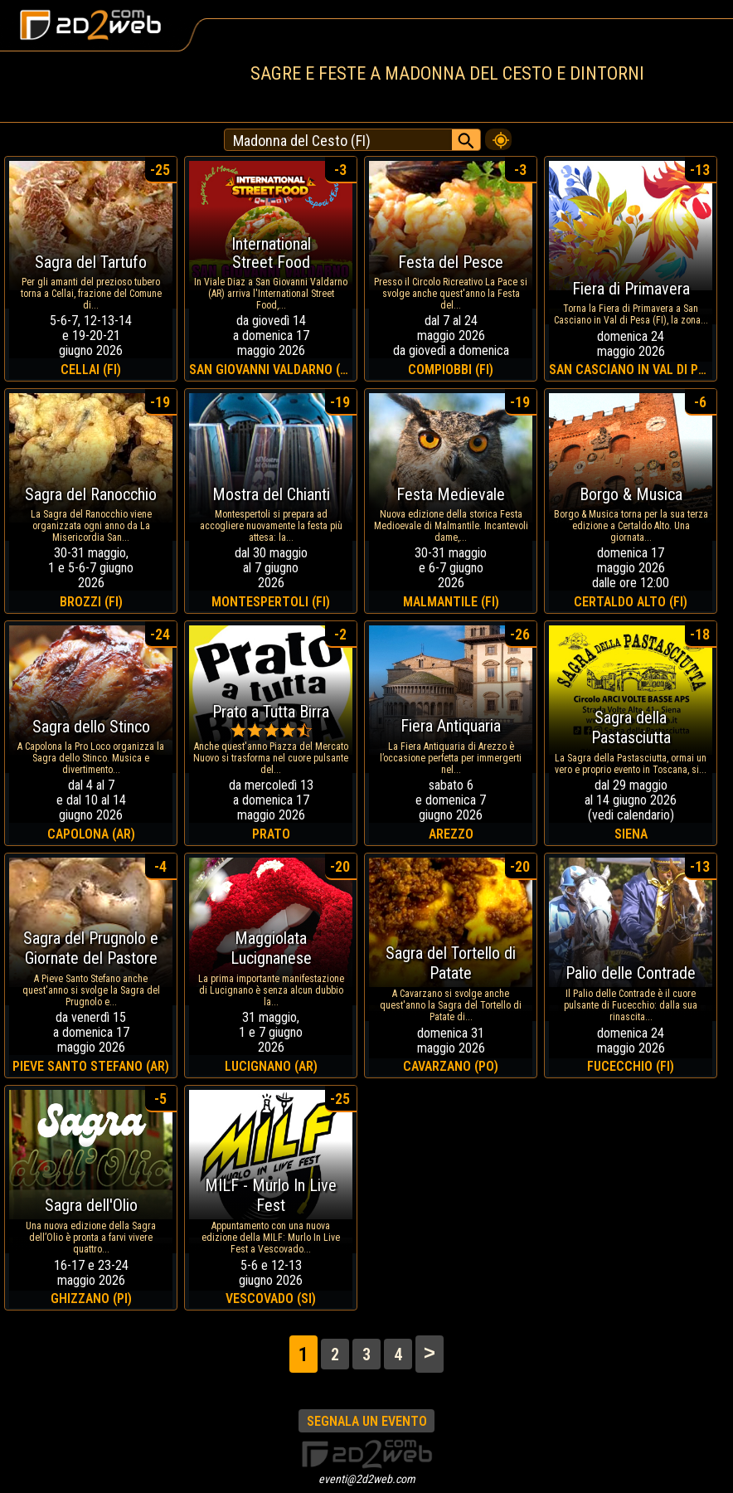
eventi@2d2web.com (366, 1479)
